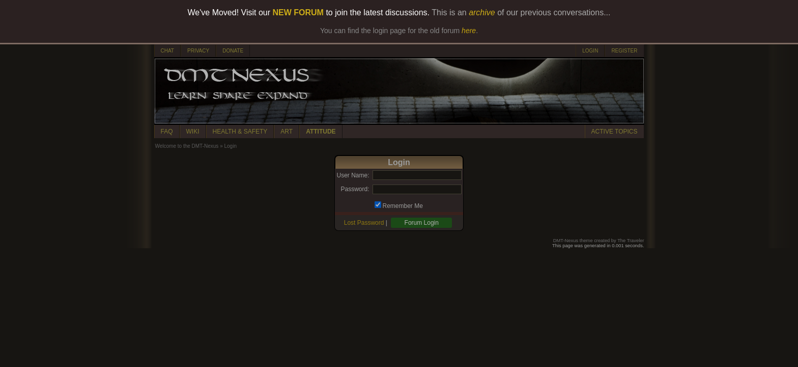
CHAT (167, 51)
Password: (354, 189)
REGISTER (624, 51)
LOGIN (590, 51)
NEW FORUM (298, 12)
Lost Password (364, 222)
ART (286, 131)
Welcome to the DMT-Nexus (187, 146)
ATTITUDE (320, 131)
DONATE (232, 51)
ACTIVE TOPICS (614, 131)
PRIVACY (198, 51)
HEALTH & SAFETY (240, 131)
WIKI (193, 131)
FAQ (167, 131)
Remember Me (403, 205)
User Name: (352, 175)
